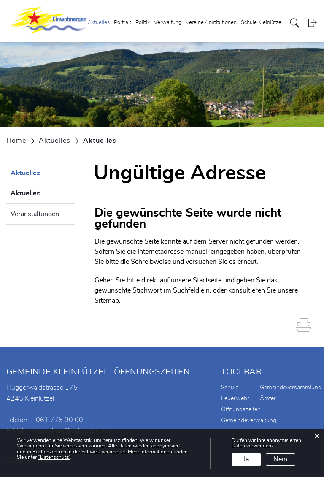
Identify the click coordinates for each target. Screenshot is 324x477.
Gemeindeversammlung (290, 387)
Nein (280, 459)
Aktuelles (99, 22)
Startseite (207, 280)
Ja (246, 459)
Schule (229, 387)
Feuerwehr (235, 398)
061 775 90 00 (59, 420)
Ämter (268, 398)
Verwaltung (167, 22)
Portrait (122, 22)
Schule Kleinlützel (262, 22)
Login (312, 23)
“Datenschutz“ (54, 457)
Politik (142, 22)
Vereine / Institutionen (211, 22)
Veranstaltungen (35, 214)
